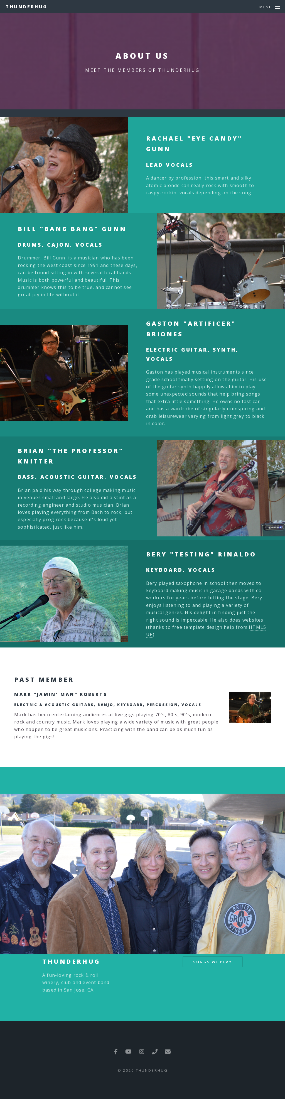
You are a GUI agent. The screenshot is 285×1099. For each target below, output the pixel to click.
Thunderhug (27, 7)
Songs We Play (212, 961)
